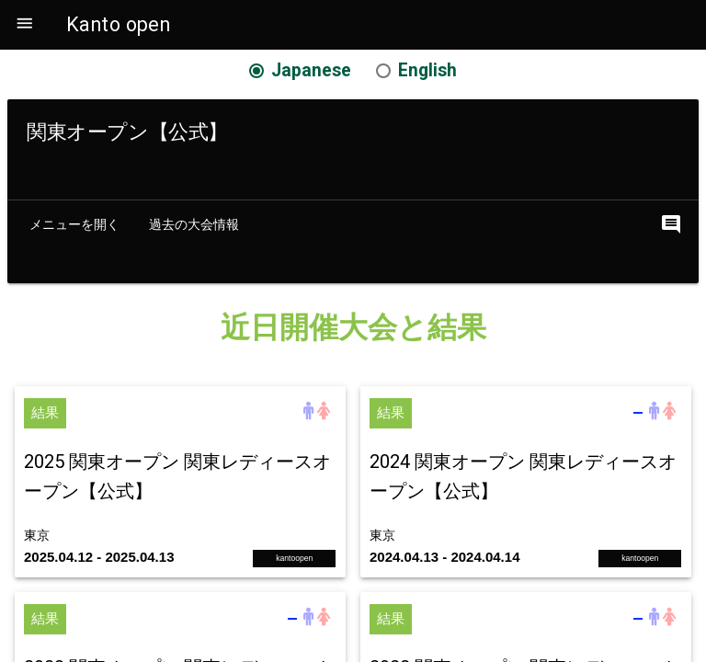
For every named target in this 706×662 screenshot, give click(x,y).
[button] (24, 24)
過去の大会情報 (194, 224)
